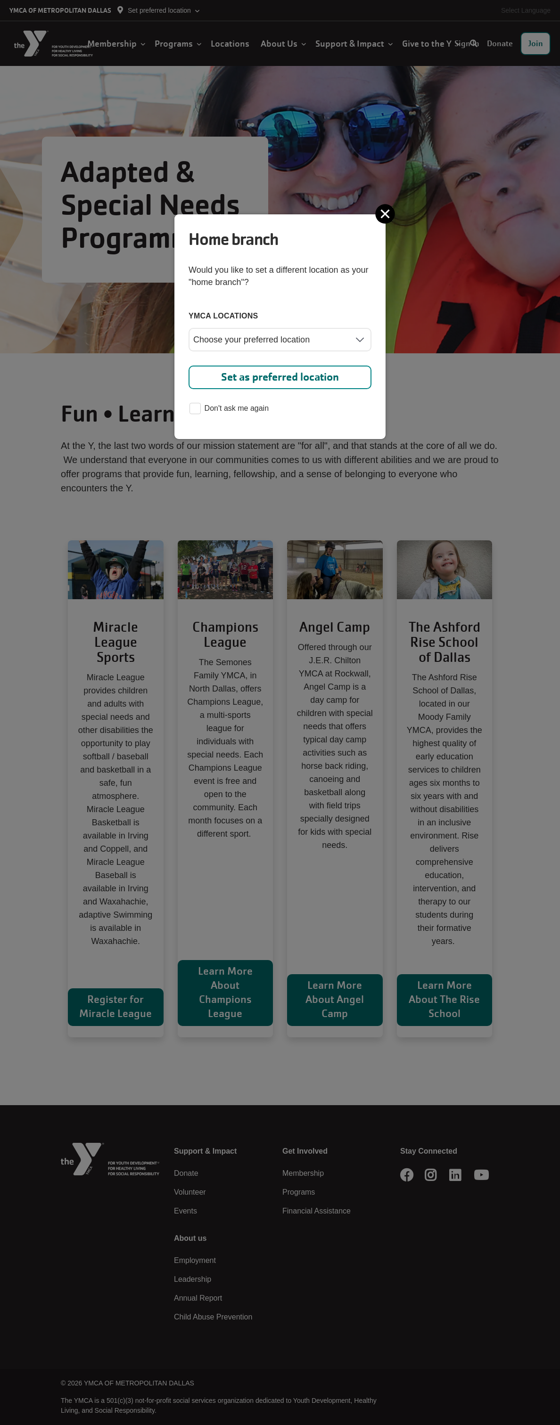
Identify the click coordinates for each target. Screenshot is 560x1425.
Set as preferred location (280, 377)
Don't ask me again (229, 409)
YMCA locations (223, 316)
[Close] (386, 213)
